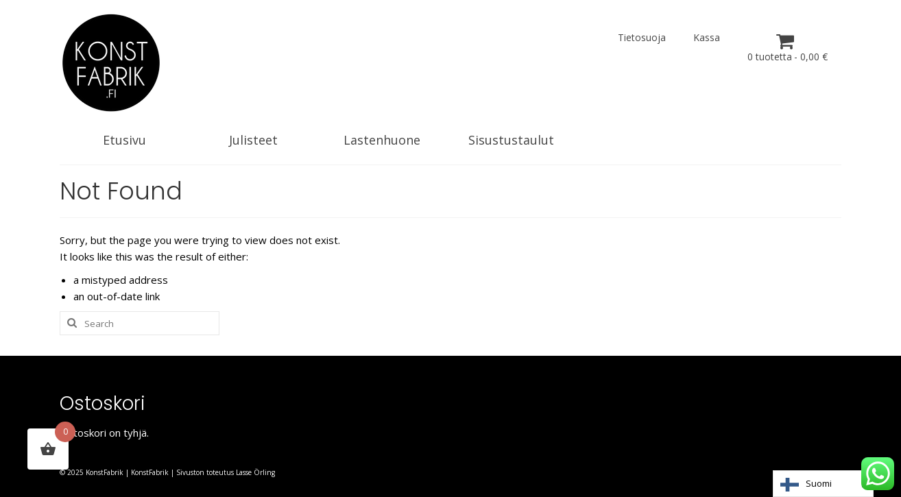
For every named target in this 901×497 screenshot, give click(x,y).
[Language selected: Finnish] (823, 483)
